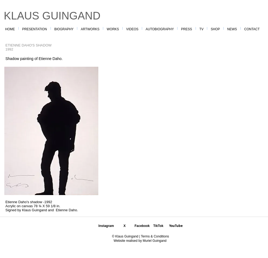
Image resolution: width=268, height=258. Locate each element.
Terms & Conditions (154, 236)
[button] (112, 28)
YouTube (176, 225)
